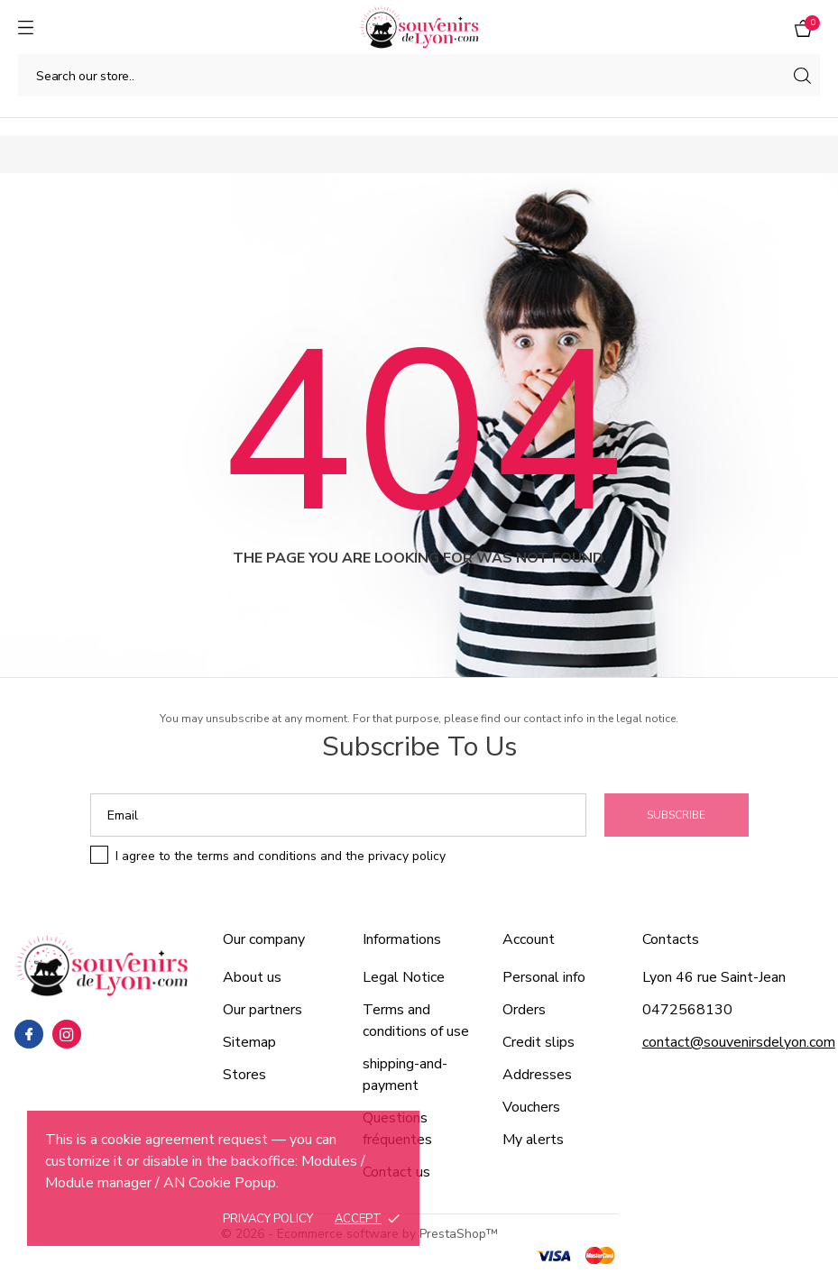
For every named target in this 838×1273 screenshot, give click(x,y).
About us (252, 977)
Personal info (543, 977)
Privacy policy (268, 1219)
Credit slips (538, 1042)
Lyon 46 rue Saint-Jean (714, 977)
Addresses (537, 1075)
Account (528, 939)
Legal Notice (404, 977)
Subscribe (676, 815)
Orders (524, 1010)
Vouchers (531, 1107)
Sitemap (249, 1042)
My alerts (533, 1139)
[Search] (419, 75)
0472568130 (687, 1010)
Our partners (262, 1010)
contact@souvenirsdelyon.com (738, 1042)
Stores (244, 1075)
